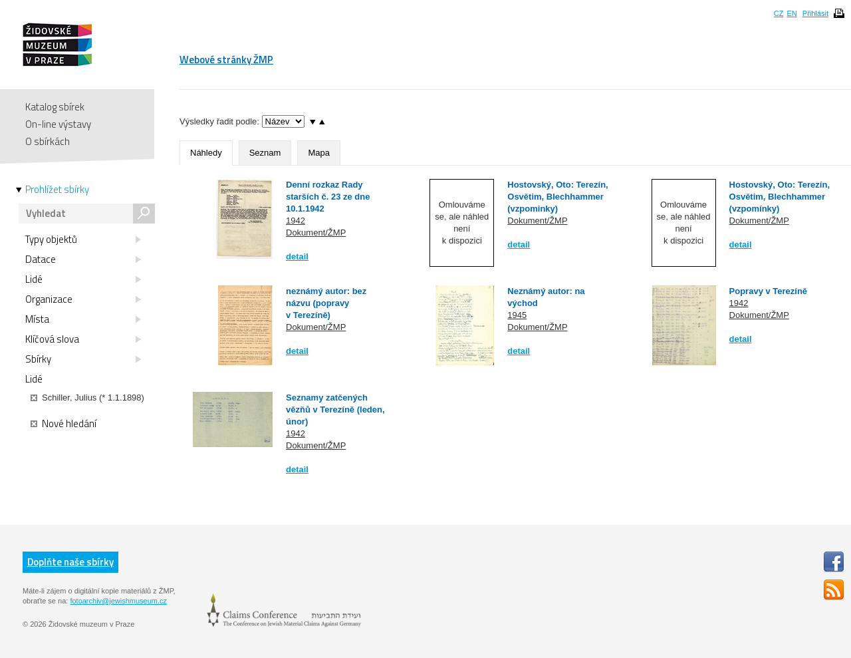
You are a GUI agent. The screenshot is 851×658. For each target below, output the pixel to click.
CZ (779, 13)
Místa (83, 319)
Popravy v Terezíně (768, 291)
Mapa (319, 153)
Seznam (265, 153)
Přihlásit (815, 13)
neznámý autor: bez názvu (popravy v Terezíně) (326, 303)
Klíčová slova (83, 339)
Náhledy (206, 153)
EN (791, 13)
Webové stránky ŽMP (226, 59)
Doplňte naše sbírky (70, 562)
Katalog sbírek (54, 106)
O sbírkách (47, 141)
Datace (83, 259)
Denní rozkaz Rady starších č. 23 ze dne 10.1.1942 (328, 197)
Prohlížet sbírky (57, 190)
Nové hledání (63, 424)
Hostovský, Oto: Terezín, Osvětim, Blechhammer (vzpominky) (557, 197)
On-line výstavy (58, 124)
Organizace (83, 299)
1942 (295, 221)
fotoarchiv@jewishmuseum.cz (118, 601)
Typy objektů (83, 240)
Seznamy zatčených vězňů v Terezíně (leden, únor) (335, 409)
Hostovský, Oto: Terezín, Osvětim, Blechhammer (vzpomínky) (779, 197)
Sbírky (83, 359)
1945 (517, 315)
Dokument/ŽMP (316, 233)
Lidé (83, 279)
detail (297, 256)
